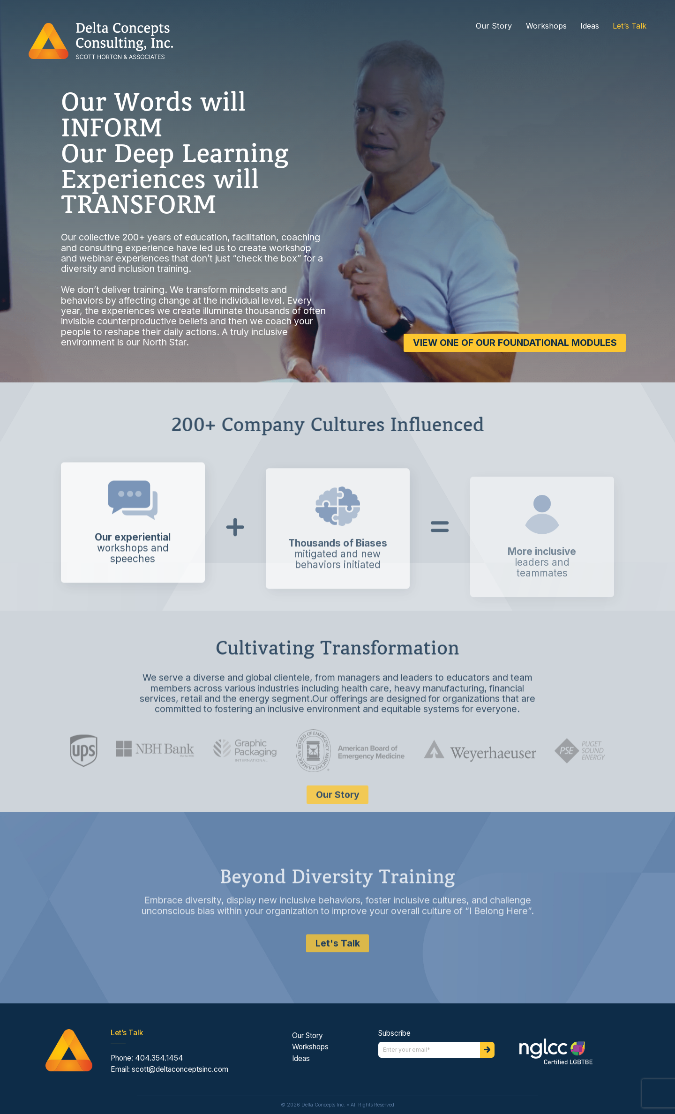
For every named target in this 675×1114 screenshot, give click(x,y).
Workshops (546, 26)
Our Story (494, 26)
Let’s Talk (629, 26)
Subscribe (394, 1033)
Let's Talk (337, 979)
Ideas (589, 26)
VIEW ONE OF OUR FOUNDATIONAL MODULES (510, 342)
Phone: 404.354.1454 (147, 1058)
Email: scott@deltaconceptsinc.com (169, 1069)
